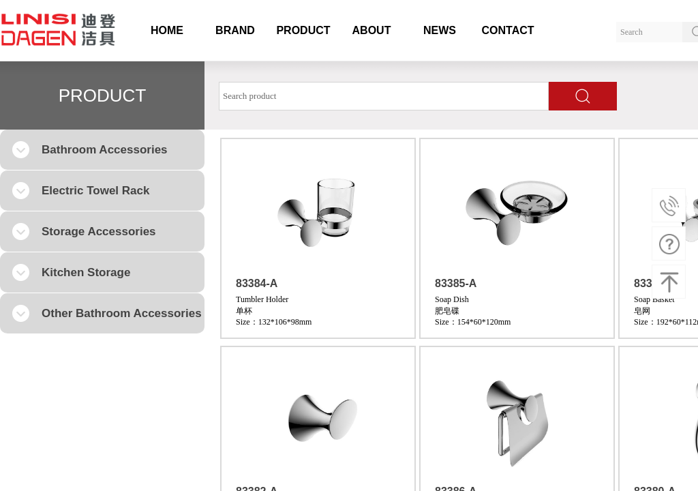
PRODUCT (303, 30)
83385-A (455, 283)
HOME (167, 30)
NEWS (439, 30)
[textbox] (384, 96)
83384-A (256, 283)
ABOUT (371, 30)
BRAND (235, 30)
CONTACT (507, 30)
